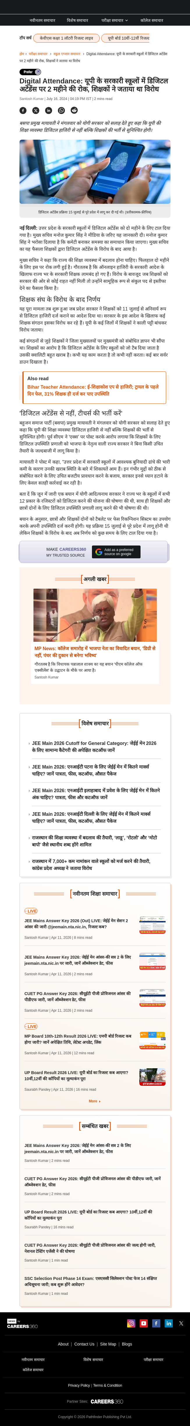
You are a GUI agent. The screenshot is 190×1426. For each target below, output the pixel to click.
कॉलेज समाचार (152, 20)
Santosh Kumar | (33, 99)
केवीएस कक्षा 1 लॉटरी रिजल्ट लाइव (66, 38)
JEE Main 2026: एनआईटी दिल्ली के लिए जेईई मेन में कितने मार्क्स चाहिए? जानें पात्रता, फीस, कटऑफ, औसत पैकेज (91, 818)
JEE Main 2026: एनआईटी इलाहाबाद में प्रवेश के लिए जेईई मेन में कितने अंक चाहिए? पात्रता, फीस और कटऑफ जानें (96, 794)
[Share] (22, 110)
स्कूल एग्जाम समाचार (67, 54)
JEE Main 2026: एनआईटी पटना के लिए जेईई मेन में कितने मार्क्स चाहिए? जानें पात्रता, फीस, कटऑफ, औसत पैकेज (90, 770)
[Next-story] (95, 619)
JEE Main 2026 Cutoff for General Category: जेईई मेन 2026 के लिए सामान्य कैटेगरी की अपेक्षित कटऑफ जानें (94, 747)
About (63, 1344)
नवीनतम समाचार (42, 20)
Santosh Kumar (47, 677)
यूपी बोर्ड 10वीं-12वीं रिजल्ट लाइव (133, 38)
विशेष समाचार (77, 20)
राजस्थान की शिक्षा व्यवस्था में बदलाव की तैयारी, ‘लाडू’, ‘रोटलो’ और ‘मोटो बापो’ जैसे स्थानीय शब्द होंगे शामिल (94, 841)
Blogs (127, 1344)
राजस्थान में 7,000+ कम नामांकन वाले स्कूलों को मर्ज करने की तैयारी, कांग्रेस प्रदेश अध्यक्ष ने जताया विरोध (91, 865)
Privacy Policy (79, 1385)
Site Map (108, 1344)
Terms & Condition (107, 1385)
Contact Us (84, 1344)
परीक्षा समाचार (115, 20)
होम (21, 54)
